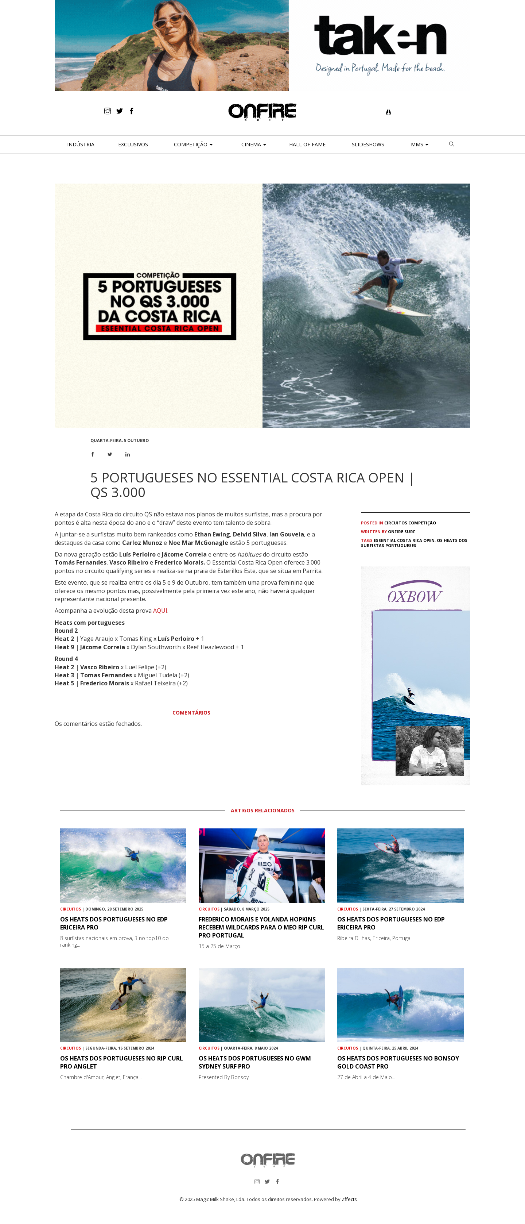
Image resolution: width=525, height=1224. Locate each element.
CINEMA (253, 144)
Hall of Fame (307, 144)
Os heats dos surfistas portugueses (414, 543)
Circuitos (395, 523)
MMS (418, 144)
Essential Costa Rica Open (404, 540)
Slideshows (368, 144)
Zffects (349, 1199)
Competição (192, 144)
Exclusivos (133, 144)
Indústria (80, 144)
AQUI (160, 611)
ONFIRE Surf (401, 531)
